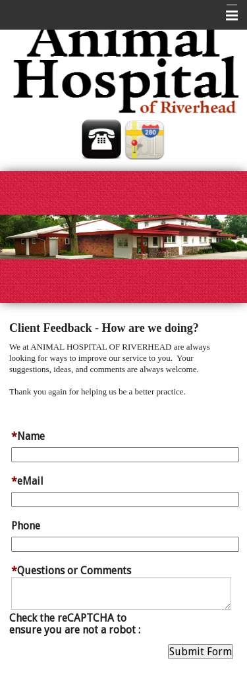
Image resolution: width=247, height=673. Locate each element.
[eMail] (125, 499)
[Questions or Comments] (121, 593)
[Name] (125, 454)
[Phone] (125, 544)
